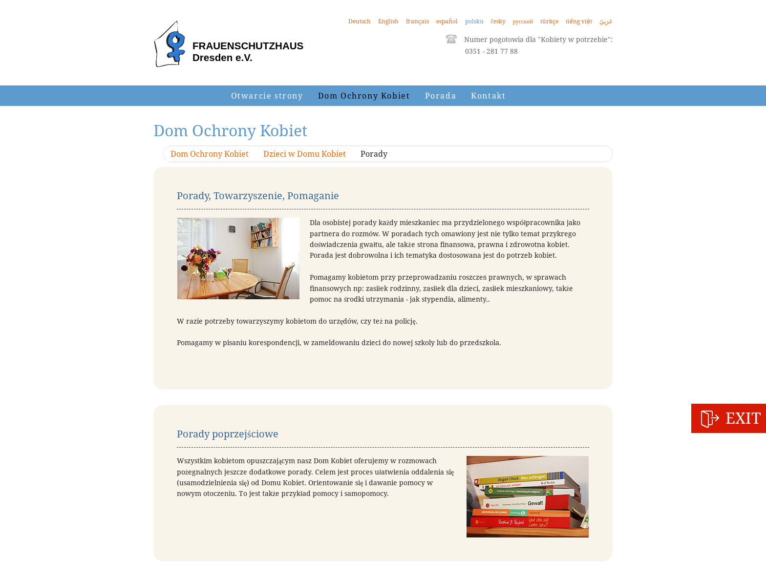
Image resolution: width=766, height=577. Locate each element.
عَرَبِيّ (606, 21)
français (417, 21)
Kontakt (488, 95)
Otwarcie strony (267, 95)
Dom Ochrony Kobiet (364, 95)
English (388, 21)
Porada (441, 95)
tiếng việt (579, 21)
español (447, 21)
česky (498, 21)
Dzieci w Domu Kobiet (304, 153)
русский (523, 21)
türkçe (549, 21)
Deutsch (359, 21)
